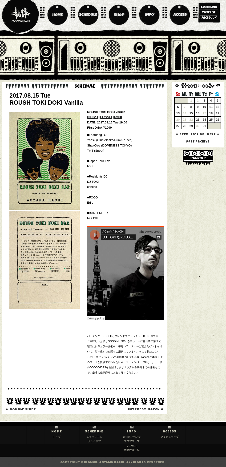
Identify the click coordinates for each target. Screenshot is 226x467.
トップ (57, 436)
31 (204, 126)
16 (197, 113)
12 (217, 107)
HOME (56, 431)
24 (204, 119)
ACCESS (169, 431)
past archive (198, 141)
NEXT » (213, 134)
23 (197, 119)
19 (217, 113)
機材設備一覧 (132, 449)
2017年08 (197, 87)
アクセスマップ (170, 436)
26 (217, 119)
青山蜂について (132, 436)
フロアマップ (132, 441)
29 (191, 126)
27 (178, 126)
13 (178, 113)
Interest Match (146, 409)
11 (211, 107)
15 (191, 113)
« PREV (182, 134)
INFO (131, 431)
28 (184, 126)
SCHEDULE (94, 431)
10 (204, 107)
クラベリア (94, 441)
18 (211, 113)
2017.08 (197, 134)
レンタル (132, 445)
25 (211, 119)
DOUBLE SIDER (21, 409)
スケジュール (94, 436)
